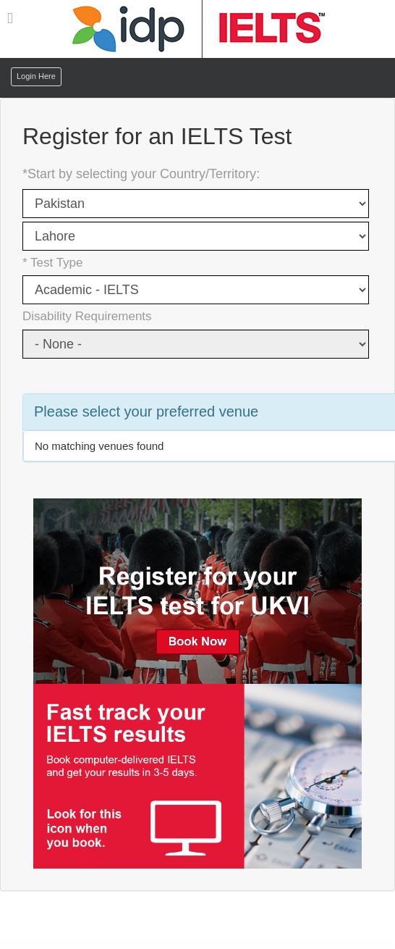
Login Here (36, 76)
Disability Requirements (87, 316)
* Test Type (52, 262)
